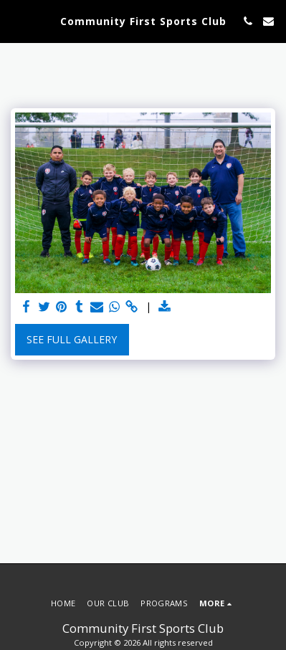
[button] (16, 20)
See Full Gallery (72, 339)
